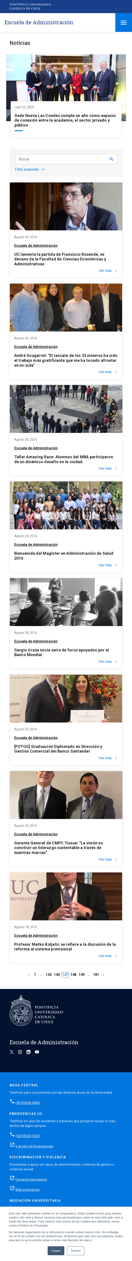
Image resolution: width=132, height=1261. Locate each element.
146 (57, 974)
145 (49, 974)
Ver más (108, 270)
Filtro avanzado (30, 170)
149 (82, 974)
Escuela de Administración (36, 246)
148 (73, 974)
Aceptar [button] (56, 1250)
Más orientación (28, 1189)
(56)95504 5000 (28, 1136)
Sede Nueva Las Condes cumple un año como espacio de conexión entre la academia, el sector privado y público (65, 120)
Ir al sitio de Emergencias (34, 1146)
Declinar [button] (76, 1250)
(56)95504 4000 (28, 1103)
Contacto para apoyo (31, 1179)
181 (96, 974)
